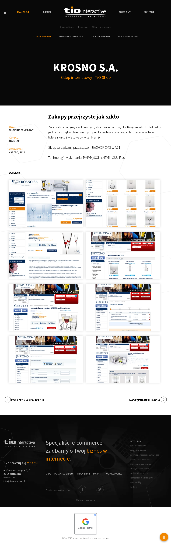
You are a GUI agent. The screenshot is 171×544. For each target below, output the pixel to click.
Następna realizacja (143, 399)
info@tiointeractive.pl (15, 481)
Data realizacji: (16, 149)
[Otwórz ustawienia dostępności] (163, 536)
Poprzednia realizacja (29, 399)
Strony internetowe (102, 36)
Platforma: (14, 138)
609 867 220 (9, 477)
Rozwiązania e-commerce (70, 36)
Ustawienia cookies (85, 498)
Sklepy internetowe (38, 36)
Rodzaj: (12, 127)
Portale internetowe (132, 36)
